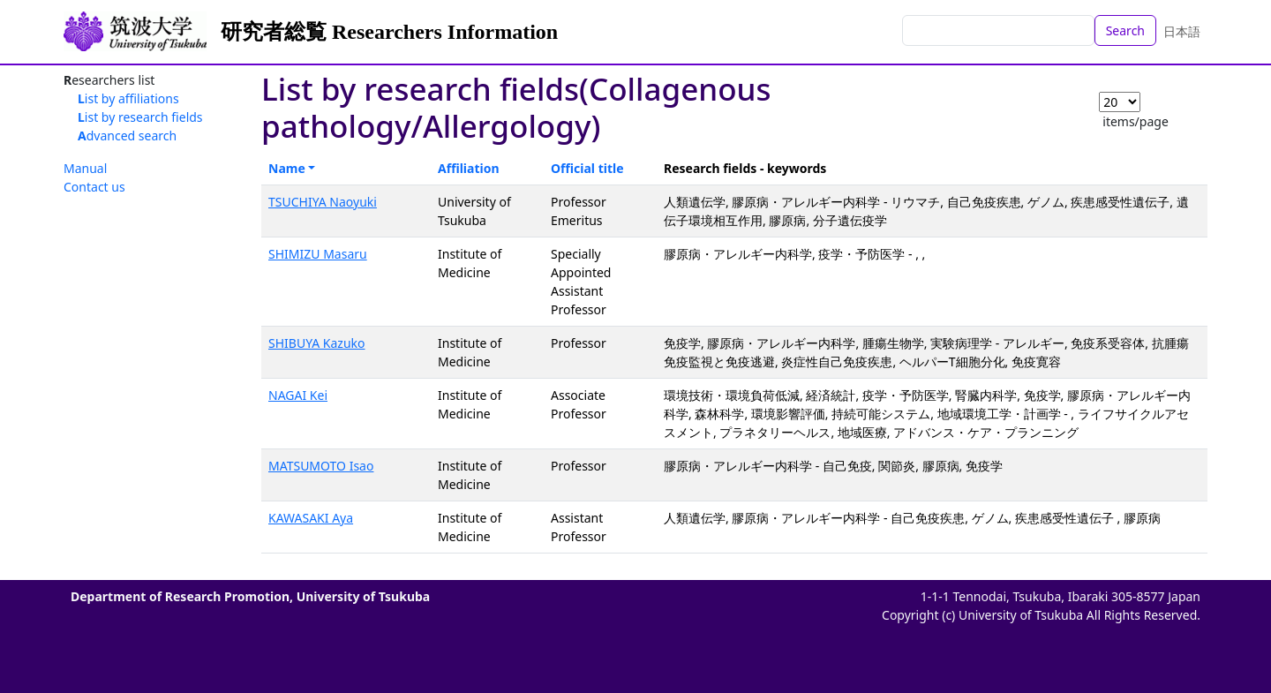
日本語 (1181, 31)
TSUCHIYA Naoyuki (322, 201)
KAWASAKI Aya (310, 517)
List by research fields (140, 117)
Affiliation (469, 168)
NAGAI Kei (297, 395)
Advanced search (127, 135)
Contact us (94, 186)
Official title (587, 168)
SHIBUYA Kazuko (316, 343)
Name (286, 168)
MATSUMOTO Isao (320, 465)
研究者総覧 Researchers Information (389, 31)
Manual (85, 168)
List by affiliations (128, 98)
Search (1125, 30)
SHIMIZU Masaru (317, 253)
